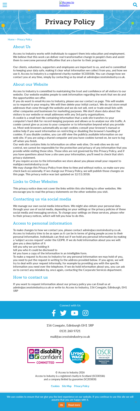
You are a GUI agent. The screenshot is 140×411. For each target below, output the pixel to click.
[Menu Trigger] (5, 5)
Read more (74, 405)
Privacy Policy (81, 386)
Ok (61, 405)
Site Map (67, 386)
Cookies (55, 386)
